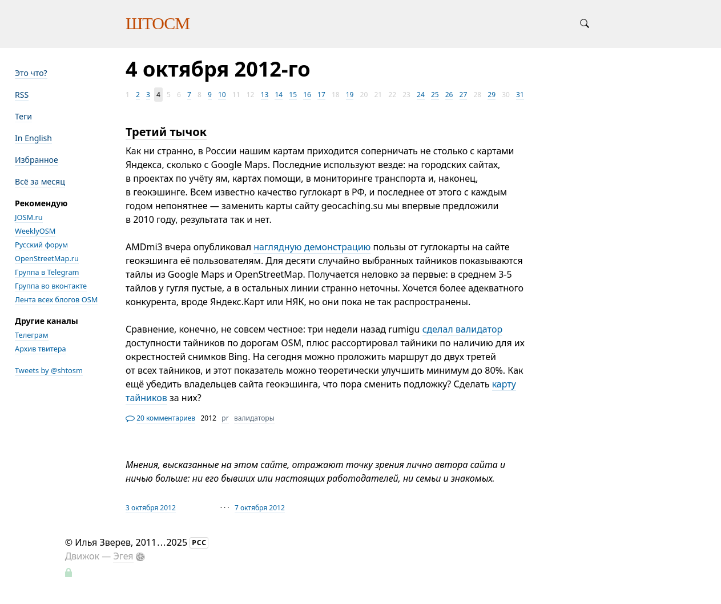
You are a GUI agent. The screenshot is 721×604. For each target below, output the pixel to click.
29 (492, 94)
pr (224, 418)
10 (222, 94)
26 (449, 94)
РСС (199, 542)
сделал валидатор (462, 329)
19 (350, 94)
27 (464, 94)
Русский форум (41, 244)
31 (520, 94)
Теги (23, 116)
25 (435, 94)
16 (307, 94)
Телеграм (32, 335)
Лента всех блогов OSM (56, 299)
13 (265, 94)
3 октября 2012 (151, 508)
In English (33, 138)
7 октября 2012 (260, 508)
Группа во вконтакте (51, 286)
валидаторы (254, 418)
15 (293, 94)
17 (321, 94)
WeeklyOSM (35, 231)
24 (421, 94)
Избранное (36, 159)
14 (279, 94)
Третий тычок (166, 131)
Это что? (31, 72)
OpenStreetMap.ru (47, 258)
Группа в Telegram (47, 272)
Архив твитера (40, 348)
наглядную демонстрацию (311, 247)
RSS (22, 94)
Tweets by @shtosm (49, 370)
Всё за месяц (40, 181)
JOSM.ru (29, 217)
